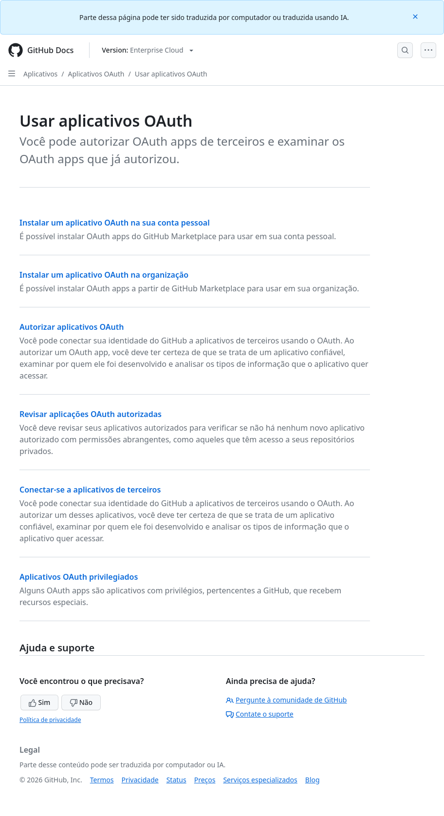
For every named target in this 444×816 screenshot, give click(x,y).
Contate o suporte (260, 714)
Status (176, 779)
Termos (102, 779)
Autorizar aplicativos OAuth (71, 327)
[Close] (416, 15)
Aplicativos (40, 73)
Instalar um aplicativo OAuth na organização (103, 274)
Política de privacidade (50, 720)
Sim (39, 702)
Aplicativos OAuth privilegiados (78, 576)
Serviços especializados (260, 779)
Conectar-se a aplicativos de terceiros (90, 489)
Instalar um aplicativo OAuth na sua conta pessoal (114, 222)
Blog (312, 779)
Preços (205, 779)
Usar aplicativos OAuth (171, 73)
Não (81, 702)
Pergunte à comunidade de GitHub (286, 699)
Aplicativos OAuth (96, 73)
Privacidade (140, 779)
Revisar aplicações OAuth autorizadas (90, 414)
